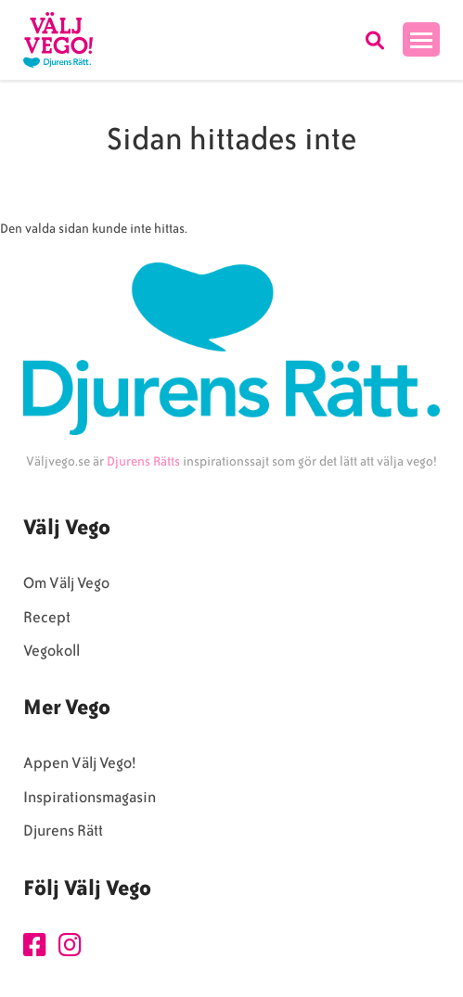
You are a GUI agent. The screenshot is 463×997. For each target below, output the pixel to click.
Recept (47, 617)
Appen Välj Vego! (79, 763)
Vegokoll (51, 650)
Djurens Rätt (63, 830)
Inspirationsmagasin (89, 797)
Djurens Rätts (143, 461)
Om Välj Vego (66, 583)
